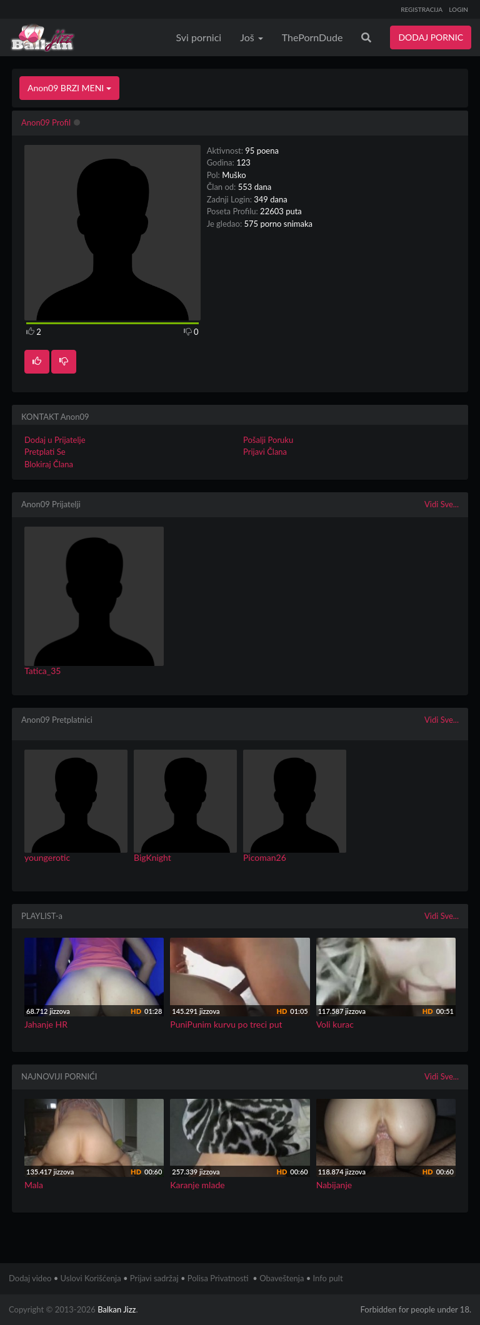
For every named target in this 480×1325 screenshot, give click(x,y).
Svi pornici (199, 37)
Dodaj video (30, 1278)
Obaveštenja (281, 1278)
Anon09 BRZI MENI (69, 87)
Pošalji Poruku (268, 440)
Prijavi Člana (265, 452)
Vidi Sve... (441, 504)
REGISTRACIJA (421, 9)
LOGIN (458, 9)
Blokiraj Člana (48, 464)
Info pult (328, 1278)
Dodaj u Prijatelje (55, 440)
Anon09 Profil (46, 122)
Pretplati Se (45, 452)
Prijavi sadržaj (154, 1278)
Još (251, 37)
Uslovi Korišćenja (91, 1278)
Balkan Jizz (117, 1309)
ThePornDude (312, 37)
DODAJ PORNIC (430, 37)
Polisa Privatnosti (218, 1278)
